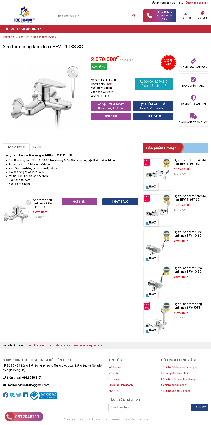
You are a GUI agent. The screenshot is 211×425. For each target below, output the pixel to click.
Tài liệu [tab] (37, 146)
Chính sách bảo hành (174, 384)
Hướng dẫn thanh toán (175, 373)
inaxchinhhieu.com (39, 345)
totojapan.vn (62, 345)
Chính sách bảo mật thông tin (179, 367)
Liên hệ (113, 390)
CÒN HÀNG (98, 66)
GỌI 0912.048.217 (153, 84)
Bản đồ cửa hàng (197, 2)
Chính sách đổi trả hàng (176, 390)
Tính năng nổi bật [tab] (16, 146)
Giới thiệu (114, 367)
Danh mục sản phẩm (25, 29)
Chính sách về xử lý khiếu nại (178, 379)
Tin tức (113, 373)
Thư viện (114, 379)
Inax (109, 83)
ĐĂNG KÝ (200, 407)
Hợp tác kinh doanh (120, 384)
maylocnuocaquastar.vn (88, 345)
